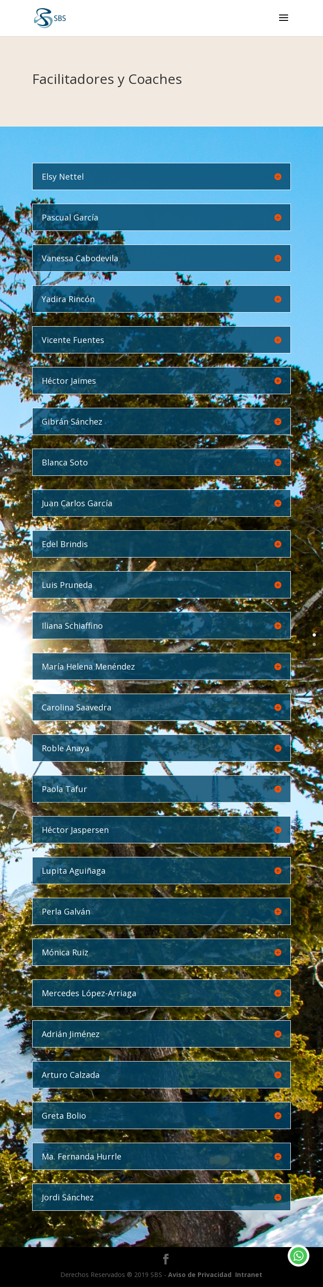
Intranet (248, 1274)
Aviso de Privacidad (199, 1274)
